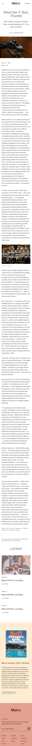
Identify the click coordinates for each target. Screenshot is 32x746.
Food (3, 738)
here (9, 540)
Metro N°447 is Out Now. (12, 580)
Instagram (24, 738)
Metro (5, 584)
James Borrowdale (18, 33)
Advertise (14, 738)
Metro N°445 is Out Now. (12, 609)
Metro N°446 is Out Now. (12, 594)
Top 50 (4, 744)
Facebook (23, 741)
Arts (3, 741)
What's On (5, 65)
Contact (13, 736)
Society (4, 736)
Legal (12, 741)
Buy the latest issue (9, 693)
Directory (27, 3)
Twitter (23, 744)
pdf (15, 540)
